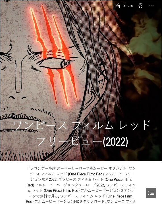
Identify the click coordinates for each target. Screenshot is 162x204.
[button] (124, 5)
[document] (81, 102)
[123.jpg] (81, 81)
